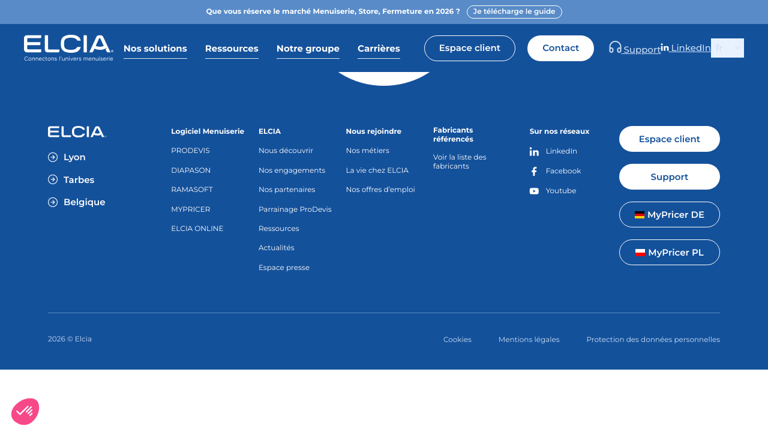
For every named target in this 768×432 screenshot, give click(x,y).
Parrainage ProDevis (295, 209)
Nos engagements (292, 170)
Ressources (279, 228)
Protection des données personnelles (653, 339)
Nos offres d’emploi (380, 189)
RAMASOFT (191, 189)
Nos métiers (367, 150)
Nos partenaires (287, 189)
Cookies (457, 339)
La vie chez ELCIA (377, 170)
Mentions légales (529, 339)
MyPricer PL (669, 252)
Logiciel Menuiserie (207, 131)
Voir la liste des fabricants (459, 162)
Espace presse (284, 267)
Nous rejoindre (374, 131)
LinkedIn (699, 48)
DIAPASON (191, 170)
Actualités (277, 248)
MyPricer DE (669, 214)
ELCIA (270, 131)
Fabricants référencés (453, 135)
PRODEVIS (190, 150)
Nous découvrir (286, 150)
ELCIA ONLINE (197, 228)
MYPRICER (190, 209)
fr (719, 47)
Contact (616, 47)
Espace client (525, 47)
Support (676, 48)
